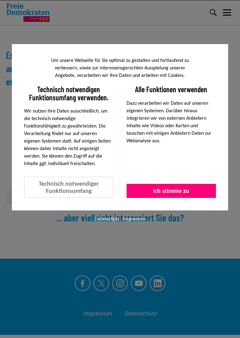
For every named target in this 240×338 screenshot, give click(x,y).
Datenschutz (107, 219)
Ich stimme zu (171, 190)
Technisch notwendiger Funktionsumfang (69, 187)
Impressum (134, 219)
